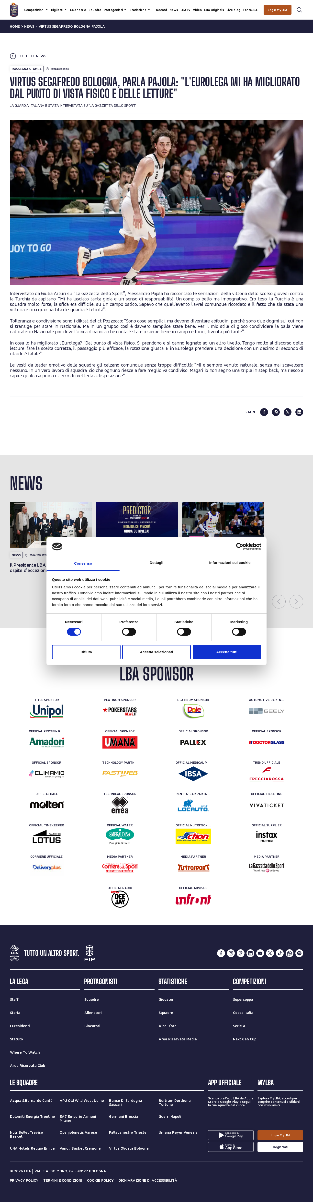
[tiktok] (280, 953)
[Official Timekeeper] (46, 836)
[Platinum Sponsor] (120, 711)
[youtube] (260, 953)
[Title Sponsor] (46, 711)
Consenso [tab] (83, 563)
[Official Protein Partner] (46, 742)
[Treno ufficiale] (266, 773)
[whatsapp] (276, 412)
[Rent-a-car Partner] (193, 805)
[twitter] (287, 412)
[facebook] (264, 412)
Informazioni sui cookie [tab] (230, 562)
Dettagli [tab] (156, 562)
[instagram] (231, 953)
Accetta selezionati (156, 652)
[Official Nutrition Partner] (193, 836)
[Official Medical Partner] (193, 773)
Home (15, 26)
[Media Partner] (120, 867)
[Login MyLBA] (277, 10)
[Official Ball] (46, 805)
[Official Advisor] (193, 899)
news (29, 26)
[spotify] (299, 953)
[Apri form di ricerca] (299, 10)
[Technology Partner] (120, 773)
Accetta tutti (226, 652)
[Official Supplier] (266, 836)
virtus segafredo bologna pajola (72, 26)
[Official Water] (120, 836)
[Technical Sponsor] (120, 805)
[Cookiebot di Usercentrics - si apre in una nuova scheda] (239, 546)
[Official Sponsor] (120, 742)
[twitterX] (270, 953)
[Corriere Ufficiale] (46, 867)
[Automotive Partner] (266, 711)
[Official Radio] (120, 899)
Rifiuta (86, 652)
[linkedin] (299, 412)
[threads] (241, 953)
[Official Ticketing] (266, 805)
